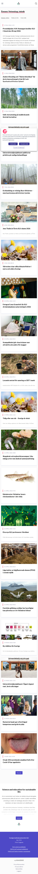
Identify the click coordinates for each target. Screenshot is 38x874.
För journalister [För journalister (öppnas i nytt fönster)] (19, 866)
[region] (19, 139)
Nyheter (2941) (5, 18)
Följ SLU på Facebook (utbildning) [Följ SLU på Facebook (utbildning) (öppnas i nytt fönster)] (19, 849)
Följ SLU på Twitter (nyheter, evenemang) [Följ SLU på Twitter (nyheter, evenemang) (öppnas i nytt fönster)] (19, 851)
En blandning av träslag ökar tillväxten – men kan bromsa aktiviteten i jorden (18, 192)
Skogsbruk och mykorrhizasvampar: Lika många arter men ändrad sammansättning (18, 457)
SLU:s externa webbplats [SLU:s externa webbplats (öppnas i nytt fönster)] (19, 847)
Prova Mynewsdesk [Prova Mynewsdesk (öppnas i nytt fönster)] (19, 864)
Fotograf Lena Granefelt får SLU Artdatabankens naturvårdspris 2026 (17, 305)
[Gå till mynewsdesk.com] (19, 860)
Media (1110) (14, 18)
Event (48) (23, 18)
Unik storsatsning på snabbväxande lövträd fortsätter (16, 116)
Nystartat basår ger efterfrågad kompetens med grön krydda (15, 723)
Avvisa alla (13, 144)
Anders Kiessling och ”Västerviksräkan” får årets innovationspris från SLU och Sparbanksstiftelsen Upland (19, 79)
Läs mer (19, 818)
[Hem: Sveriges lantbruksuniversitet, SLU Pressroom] (18, 3)
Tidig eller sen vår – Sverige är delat (16, 418)
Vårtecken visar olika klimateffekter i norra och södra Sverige (17, 267)
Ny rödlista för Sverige (11, 646)
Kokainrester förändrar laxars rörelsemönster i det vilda (14, 495)
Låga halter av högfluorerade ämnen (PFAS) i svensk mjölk (19, 571)
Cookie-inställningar (19, 147)
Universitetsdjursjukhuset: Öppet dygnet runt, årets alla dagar (18, 685)
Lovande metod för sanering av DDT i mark (19, 380)
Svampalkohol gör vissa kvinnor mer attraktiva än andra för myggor (16, 343)
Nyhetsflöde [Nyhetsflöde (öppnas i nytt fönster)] (19, 869)
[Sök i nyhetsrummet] (36, 3)
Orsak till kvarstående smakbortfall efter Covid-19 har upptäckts (18, 761)
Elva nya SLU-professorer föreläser (16, 532)
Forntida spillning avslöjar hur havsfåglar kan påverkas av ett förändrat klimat (18, 609)
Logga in (19, 871)
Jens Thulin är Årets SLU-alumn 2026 (16, 229)
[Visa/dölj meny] (2, 3)
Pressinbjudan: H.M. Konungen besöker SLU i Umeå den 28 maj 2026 (19, 30)
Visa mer (19, 773)
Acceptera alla (24, 144)
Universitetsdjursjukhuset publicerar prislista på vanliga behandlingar (16, 154)
